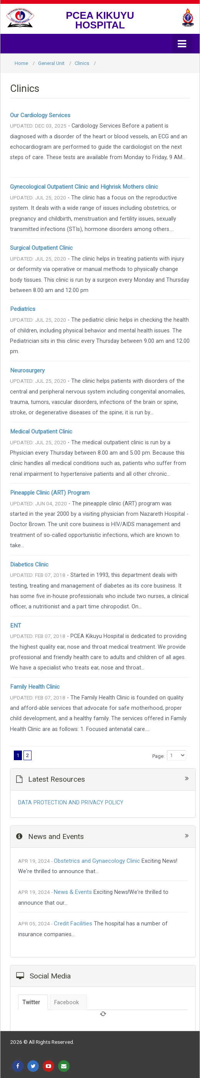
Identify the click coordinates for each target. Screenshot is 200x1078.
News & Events (73, 892)
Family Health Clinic (35, 686)
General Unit (51, 63)
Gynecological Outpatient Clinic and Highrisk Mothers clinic (84, 186)
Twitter (31, 1002)
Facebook (66, 1002)
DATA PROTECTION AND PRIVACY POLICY (70, 802)
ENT (15, 625)
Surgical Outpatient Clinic (41, 247)
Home (21, 63)
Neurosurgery (27, 370)
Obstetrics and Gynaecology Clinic (97, 860)
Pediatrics (22, 309)
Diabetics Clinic (29, 564)
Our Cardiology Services (40, 115)
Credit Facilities (73, 923)
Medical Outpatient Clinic (41, 431)
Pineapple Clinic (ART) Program (50, 492)
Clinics (82, 63)
